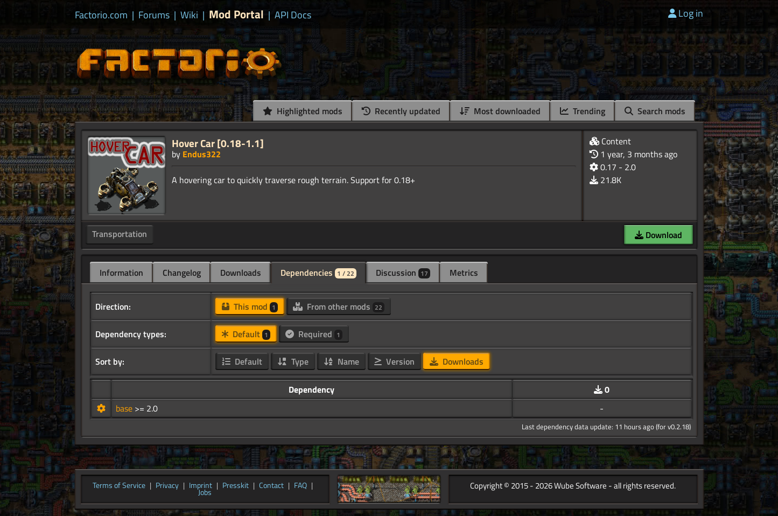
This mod (250, 306)
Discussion (403, 272)
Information (121, 272)
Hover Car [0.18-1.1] (218, 143)
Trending (582, 110)
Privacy (167, 486)
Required (313, 333)
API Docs (293, 15)
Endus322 (202, 154)
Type (293, 361)
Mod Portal (236, 14)
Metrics (464, 272)
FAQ (300, 486)
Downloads (240, 272)
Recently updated (401, 110)
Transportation (119, 233)
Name (341, 361)
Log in (685, 13)
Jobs (205, 493)
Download (658, 234)
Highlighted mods (302, 110)
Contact (271, 486)
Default (246, 333)
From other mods (338, 306)
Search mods (655, 110)
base (125, 408)
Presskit (235, 486)
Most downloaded (500, 110)
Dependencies (318, 272)
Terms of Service (119, 486)
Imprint (200, 486)
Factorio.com (101, 15)
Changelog (182, 272)
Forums (154, 15)
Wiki (189, 15)
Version (394, 361)
